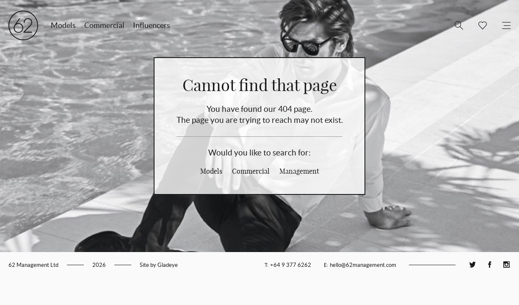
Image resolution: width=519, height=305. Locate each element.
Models (63, 25)
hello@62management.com (363, 265)
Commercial (104, 25)
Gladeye (167, 265)
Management (299, 171)
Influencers (151, 25)
